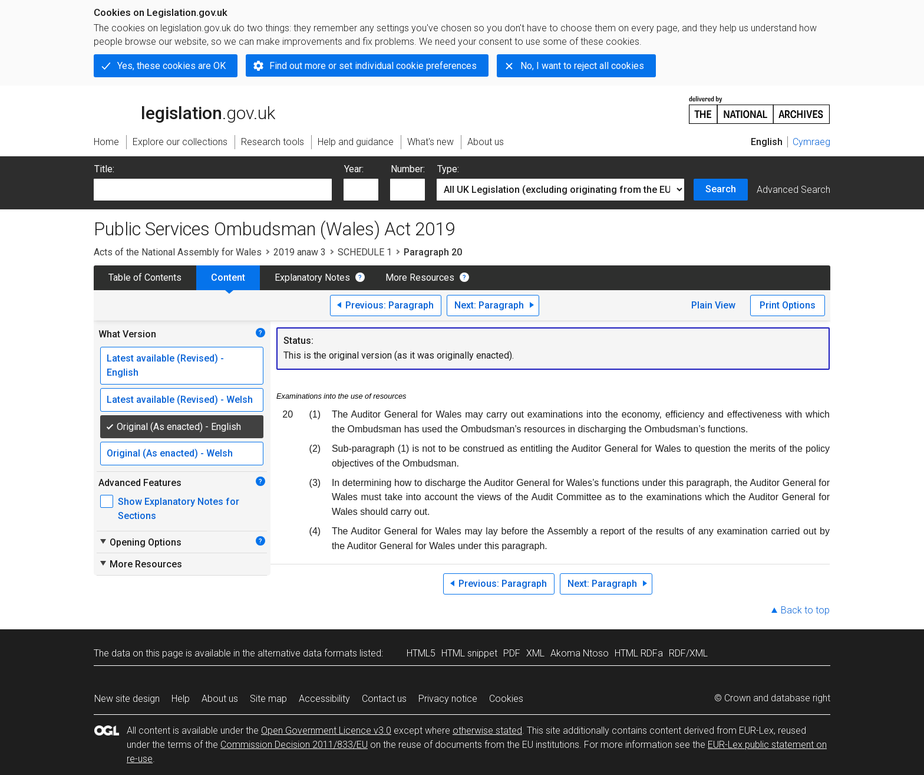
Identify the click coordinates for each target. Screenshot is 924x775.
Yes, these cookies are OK (171, 65)
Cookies (506, 698)
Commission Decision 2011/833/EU (294, 744)
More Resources (419, 277)
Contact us (384, 698)
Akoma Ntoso (579, 653)
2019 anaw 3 (299, 252)
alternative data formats (307, 653)
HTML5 (421, 653)
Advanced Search (793, 189)
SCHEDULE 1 (365, 252)
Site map (268, 698)
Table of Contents (145, 277)
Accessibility (324, 698)
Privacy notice (447, 698)
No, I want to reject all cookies (582, 65)
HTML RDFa (639, 653)
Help (180, 698)
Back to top (805, 610)
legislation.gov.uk (184, 109)
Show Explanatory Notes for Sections (178, 508)
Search (720, 189)
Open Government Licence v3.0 (326, 730)
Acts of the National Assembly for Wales (178, 252)
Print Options (788, 305)
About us (220, 698)
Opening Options (140, 542)
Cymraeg (811, 141)
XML (535, 653)
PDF (511, 653)
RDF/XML (688, 653)
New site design (127, 698)
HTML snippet (469, 653)
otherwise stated (487, 730)
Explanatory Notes (312, 277)
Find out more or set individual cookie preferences (373, 65)
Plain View (713, 305)
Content (228, 277)
